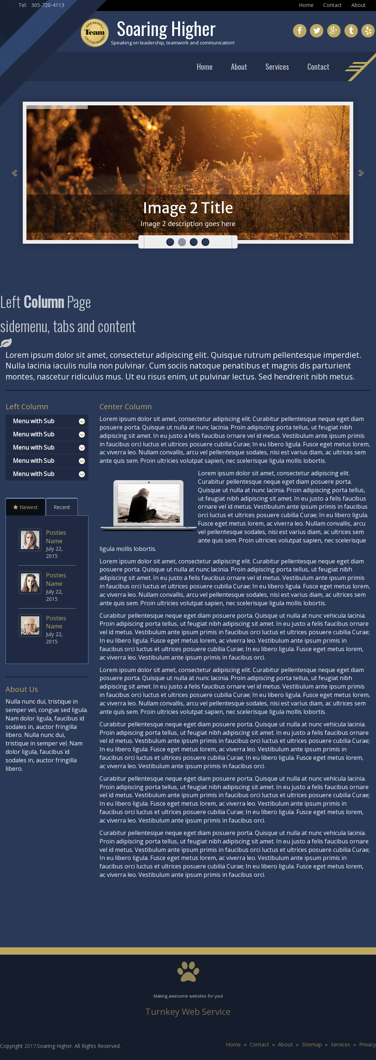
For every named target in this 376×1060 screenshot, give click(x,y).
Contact (332, 4)
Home (306, 4)
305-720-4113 (47, 4)
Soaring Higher (166, 27)
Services (277, 66)
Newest (25, 507)
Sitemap (312, 1044)
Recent (62, 507)
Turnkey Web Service (188, 1011)
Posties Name (56, 537)
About (358, 4)
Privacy (367, 1044)
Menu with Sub (33, 421)
